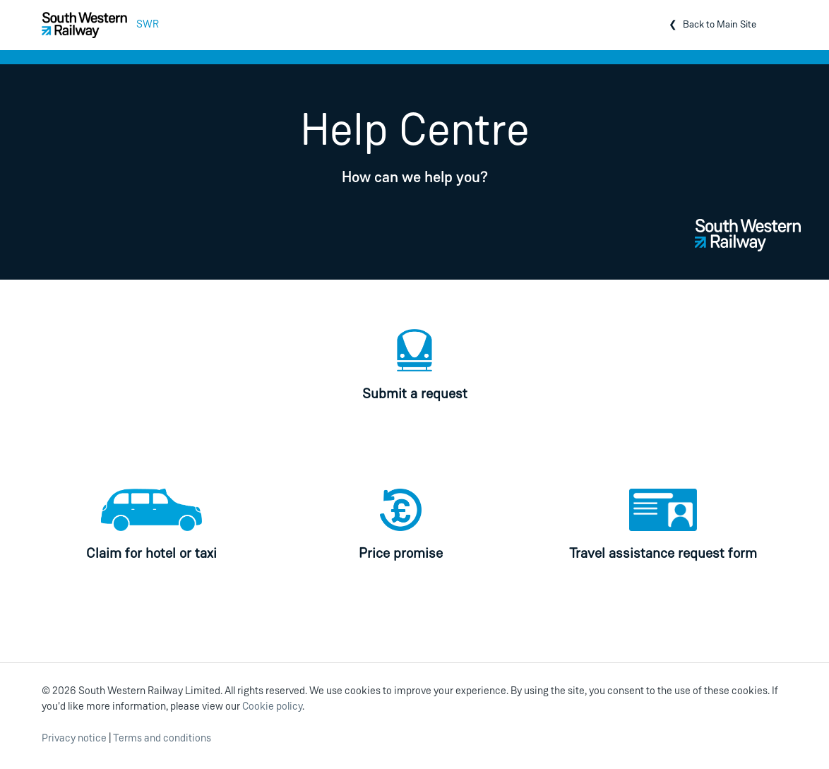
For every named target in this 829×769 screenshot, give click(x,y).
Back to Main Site (719, 25)
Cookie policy (272, 707)
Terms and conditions (162, 739)
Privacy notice (74, 739)
